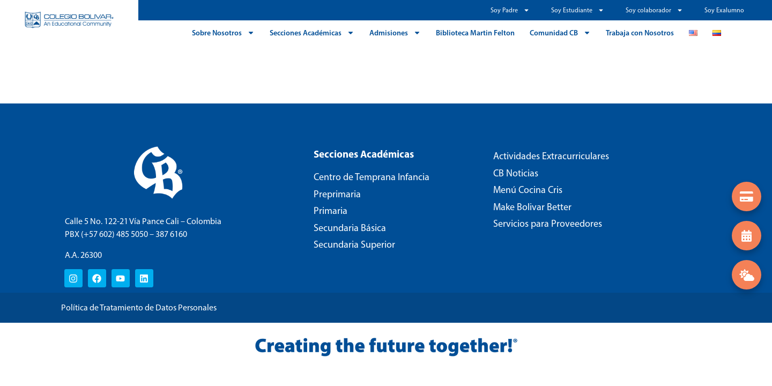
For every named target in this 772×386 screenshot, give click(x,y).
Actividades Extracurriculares (551, 156)
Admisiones (395, 33)
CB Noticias (515, 173)
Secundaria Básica (350, 228)
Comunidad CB (560, 33)
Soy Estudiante (577, 10)
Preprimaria (337, 194)
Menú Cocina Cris (527, 190)
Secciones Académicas (312, 33)
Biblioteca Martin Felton (475, 33)
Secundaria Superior (354, 244)
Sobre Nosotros (223, 33)
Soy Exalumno (724, 10)
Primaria (330, 211)
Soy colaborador (654, 10)
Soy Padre (510, 10)
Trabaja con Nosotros (640, 33)
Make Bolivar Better (532, 207)
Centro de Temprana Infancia (371, 177)
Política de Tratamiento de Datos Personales (139, 307)
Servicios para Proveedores (547, 223)
